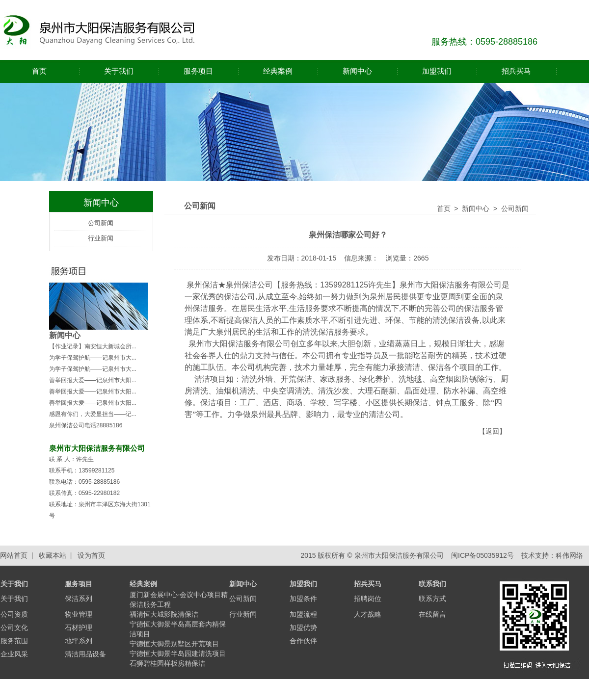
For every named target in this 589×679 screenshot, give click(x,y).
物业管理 (78, 614)
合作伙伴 (303, 641)
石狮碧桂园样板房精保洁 (167, 663)
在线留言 (432, 614)
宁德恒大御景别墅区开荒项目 (174, 644)
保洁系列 (78, 598)
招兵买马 (516, 71)
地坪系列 (78, 641)
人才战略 (367, 614)
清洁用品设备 (85, 654)
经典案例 (278, 71)
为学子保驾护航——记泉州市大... (92, 357)
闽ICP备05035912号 (481, 555)
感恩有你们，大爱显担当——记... (92, 414)
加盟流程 (303, 614)
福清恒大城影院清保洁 (164, 614)
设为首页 (91, 555)
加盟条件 (303, 598)
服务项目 (198, 71)
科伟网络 (569, 555)
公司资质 (14, 614)
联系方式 (432, 598)
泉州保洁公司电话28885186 (85, 425)
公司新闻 (100, 223)
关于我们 (119, 71)
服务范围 (14, 641)
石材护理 (78, 627)
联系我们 (432, 584)
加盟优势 (303, 627)
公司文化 (14, 627)
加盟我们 (437, 71)
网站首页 (13, 555)
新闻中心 (357, 71)
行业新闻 (100, 238)
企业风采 (14, 654)
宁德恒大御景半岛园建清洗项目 (178, 653)
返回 (492, 431)
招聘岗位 (367, 598)
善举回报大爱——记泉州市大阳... (92, 380)
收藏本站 (52, 555)
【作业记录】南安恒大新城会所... (92, 346)
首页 (39, 71)
